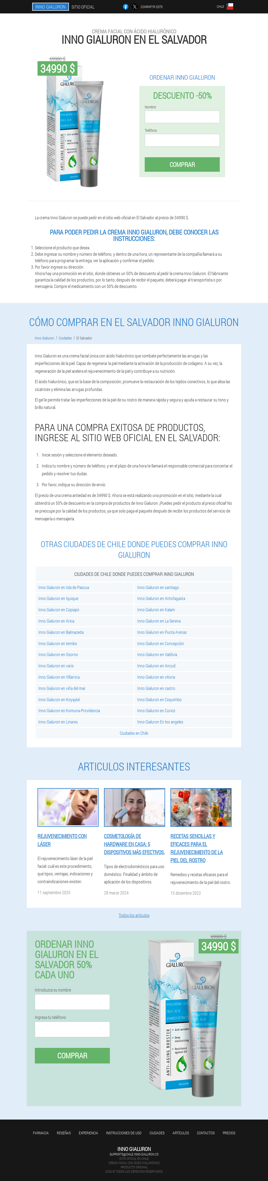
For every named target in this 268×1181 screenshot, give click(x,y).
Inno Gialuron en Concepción (160, 643)
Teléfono (151, 130)
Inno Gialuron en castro (156, 688)
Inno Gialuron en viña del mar (61, 688)
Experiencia (88, 1132)
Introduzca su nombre (53, 990)
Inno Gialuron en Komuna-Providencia (69, 710)
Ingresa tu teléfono (50, 1017)
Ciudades (157, 1132)
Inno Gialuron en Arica (56, 621)
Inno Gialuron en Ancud (156, 665)
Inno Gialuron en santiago (158, 587)
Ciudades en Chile (134, 733)
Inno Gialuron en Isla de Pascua (63, 587)
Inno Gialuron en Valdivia (157, 654)
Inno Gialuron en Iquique (58, 598)
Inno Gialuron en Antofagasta (161, 598)
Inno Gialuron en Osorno (58, 654)
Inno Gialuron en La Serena (159, 621)
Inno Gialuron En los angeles (160, 722)
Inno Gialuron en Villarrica (59, 677)
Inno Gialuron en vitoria (156, 677)
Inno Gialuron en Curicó (156, 710)
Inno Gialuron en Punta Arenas (162, 632)
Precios (229, 1132)
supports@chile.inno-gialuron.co (134, 1154)
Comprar (182, 164)
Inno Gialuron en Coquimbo (159, 699)
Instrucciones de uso (124, 1132)
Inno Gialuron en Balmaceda (61, 632)
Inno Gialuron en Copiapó (58, 609)
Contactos (206, 1132)
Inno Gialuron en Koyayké (59, 699)
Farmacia (41, 1132)
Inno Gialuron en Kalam (156, 609)
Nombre (150, 107)
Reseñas (64, 1132)
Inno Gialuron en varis (56, 665)
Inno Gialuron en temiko (57, 643)
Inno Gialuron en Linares (58, 722)
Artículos (181, 1132)
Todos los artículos (134, 915)
